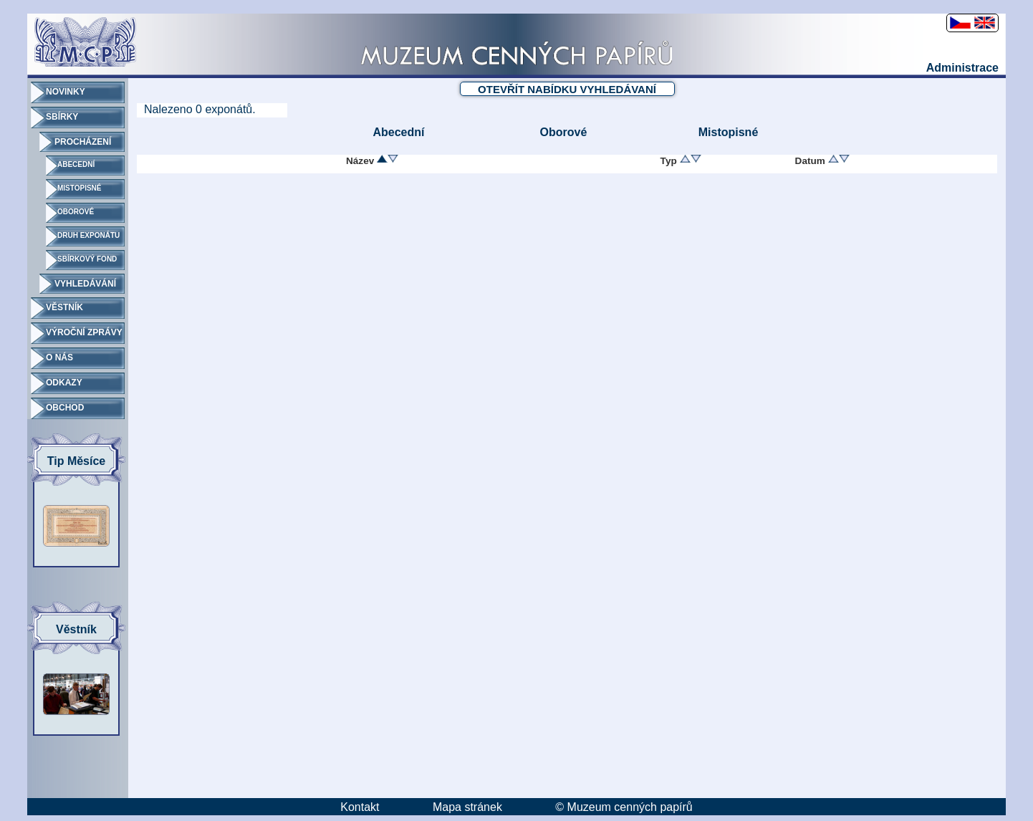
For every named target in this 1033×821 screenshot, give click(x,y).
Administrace (962, 68)
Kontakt (359, 807)
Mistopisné (728, 132)
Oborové (563, 132)
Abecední (398, 132)
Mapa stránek (467, 807)
